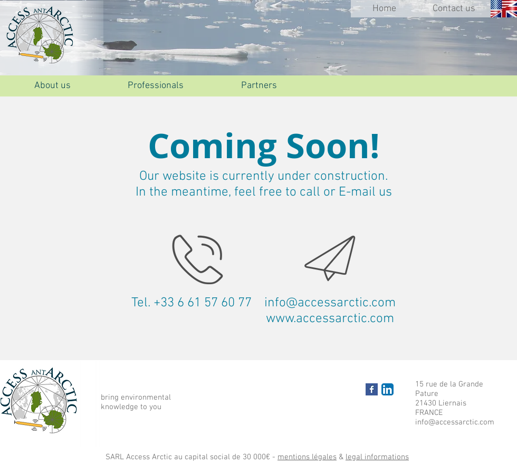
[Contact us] (454, 8)
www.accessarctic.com (330, 319)
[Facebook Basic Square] (372, 389)
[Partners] (259, 85)
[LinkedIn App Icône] (387, 389)
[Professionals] (155, 85)
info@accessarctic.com (330, 303)
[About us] (52, 85)
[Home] (384, 8)
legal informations (377, 457)
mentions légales (307, 457)
